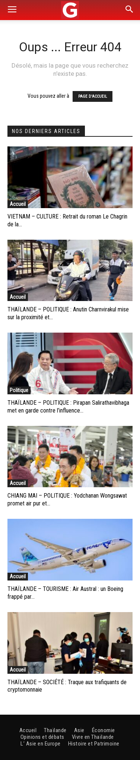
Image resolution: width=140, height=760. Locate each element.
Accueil (18, 204)
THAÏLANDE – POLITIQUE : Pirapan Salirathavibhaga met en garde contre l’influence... (68, 406)
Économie (103, 730)
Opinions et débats (42, 737)
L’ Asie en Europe (40, 743)
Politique (19, 390)
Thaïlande (55, 730)
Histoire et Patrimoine (94, 743)
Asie (79, 730)
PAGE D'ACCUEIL (92, 96)
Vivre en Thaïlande (93, 737)
